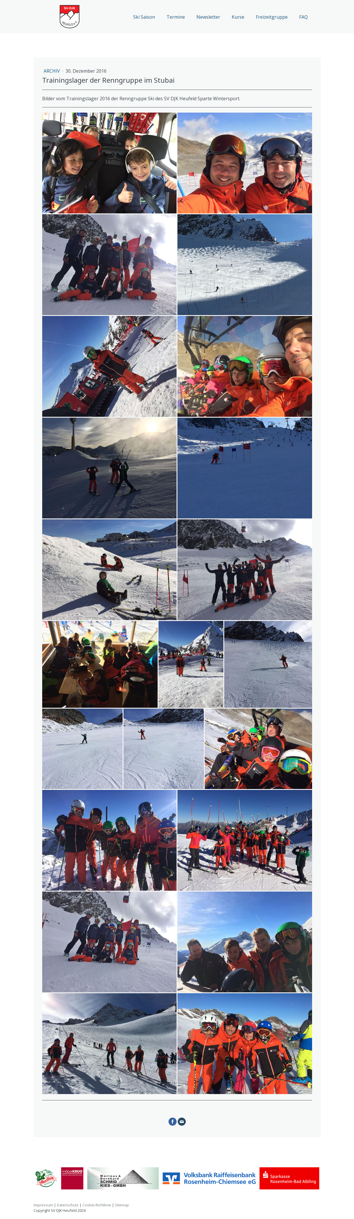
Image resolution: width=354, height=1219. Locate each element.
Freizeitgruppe (272, 17)
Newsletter (208, 17)
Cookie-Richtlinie (96, 1205)
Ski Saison (144, 17)
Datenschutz (68, 1205)
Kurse (238, 17)
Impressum (43, 1205)
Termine (176, 17)
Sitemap (122, 1205)
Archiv (52, 71)
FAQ (303, 17)
